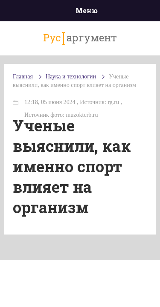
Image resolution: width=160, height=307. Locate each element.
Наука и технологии (71, 76)
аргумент (80, 38)
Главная (23, 76)
